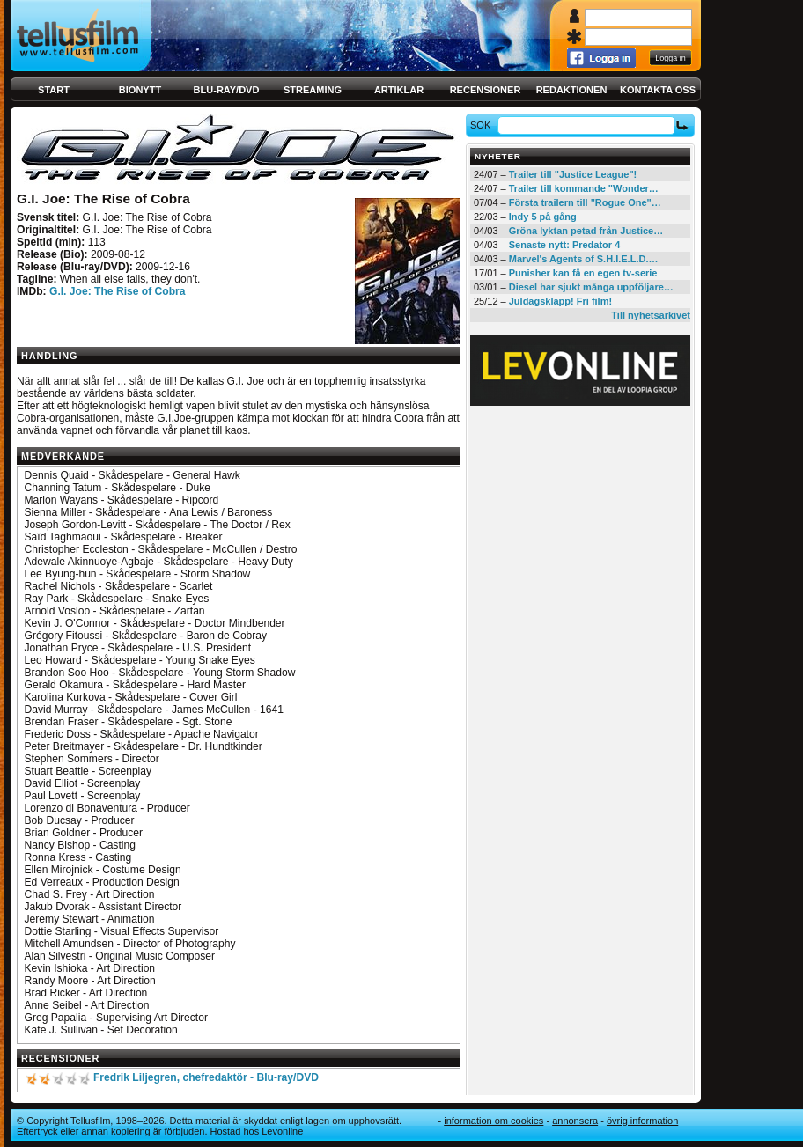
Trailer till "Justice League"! (573, 174)
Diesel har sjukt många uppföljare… (591, 287)
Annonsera (575, 1120)
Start (54, 90)
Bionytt (140, 90)
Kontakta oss (658, 90)
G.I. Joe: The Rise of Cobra (117, 291)
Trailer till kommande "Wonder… (584, 188)
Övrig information (642, 1120)
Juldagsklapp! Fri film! (560, 301)
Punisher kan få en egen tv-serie (583, 273)
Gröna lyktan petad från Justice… (586, 230)
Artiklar (399, 90)
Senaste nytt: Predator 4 (565, 244)
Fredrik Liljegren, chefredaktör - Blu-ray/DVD (206, 1077)
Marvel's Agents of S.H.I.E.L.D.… (584, 259)
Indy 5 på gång (543, 216)
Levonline (282, 1131)
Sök (483, 125)
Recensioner (485, 90)
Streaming (313, 90)
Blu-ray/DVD (227, 90)
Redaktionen (572, 90)
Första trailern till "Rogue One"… (585, 202)
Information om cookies (493, 1120)
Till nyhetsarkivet (650, 315)
